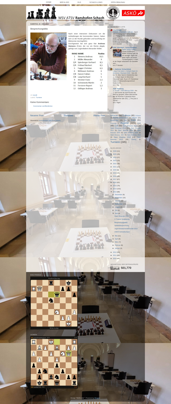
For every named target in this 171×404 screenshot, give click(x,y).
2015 (115, 186)
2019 (115, 173)
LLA (139, 123)
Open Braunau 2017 (117, 135)
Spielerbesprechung (121, 225)
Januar (117, 248)
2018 (115, 176)
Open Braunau (118, 2)
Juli (116, 210)
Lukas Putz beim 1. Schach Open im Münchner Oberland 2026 (125, 72)
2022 (115, 163)
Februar (118, 245)
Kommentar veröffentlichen (42, 106)
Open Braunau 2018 (134, 135)
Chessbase (117, 30)
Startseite (68, 115)
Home (48, 2)
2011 (115, 255)
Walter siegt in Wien (129, 49)
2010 (115, 258)
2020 (115, 170)
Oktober (118, 201)
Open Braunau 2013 (121, 216)
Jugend (124, 122)
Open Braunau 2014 (125, 130)
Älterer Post (99, 115)
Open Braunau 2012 (118, 128)
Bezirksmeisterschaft (120, 118)
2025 (115, 154)
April (117, 239)
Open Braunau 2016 (131, 133)
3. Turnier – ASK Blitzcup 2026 (123, 90)
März (117, 242)
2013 (115, 192)
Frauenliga (113, 123)
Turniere (39, 97)
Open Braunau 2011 (130, 126)
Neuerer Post (36, 115)
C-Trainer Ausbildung (121, 219)
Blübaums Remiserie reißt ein (123, 32)
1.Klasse (114, 115)
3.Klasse (138, 115)
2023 (115, 160)
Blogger (97, 398)
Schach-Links (96, 2)
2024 (115, 157)
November (119, 198)
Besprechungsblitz (121, 222)
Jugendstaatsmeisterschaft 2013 (126, 229)
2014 (115, 189)
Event (133, 120)
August (117, 207)
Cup (125, 120)
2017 (115, 179)
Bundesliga (114, 120)
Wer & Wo (64, 2)
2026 (115, 151)
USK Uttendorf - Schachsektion (125, 47)
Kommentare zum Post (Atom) (50, 120)
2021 (115, 167)
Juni (116, 213)
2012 (115, 252)
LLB (116, 126)
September (119, 204)
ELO (79, 2)
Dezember (119, 194)
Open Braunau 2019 (122, 137)
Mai (116, 236)
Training (133, 139)
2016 (115, 182)
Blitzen (134, 118)
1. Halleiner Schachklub (122, 69)
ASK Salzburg (118, 89)
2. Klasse (127, 115)
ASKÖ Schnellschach (122, 232)
